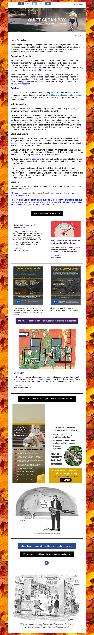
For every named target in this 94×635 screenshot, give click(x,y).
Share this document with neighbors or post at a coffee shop (47, 546)
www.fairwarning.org (21, 250)
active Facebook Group (38, 193)
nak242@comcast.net (20, 84)
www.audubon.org (58, 258)
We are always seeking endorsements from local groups (47, 554)
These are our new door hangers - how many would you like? (46, 399)
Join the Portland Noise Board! (47, 213)
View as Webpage (78, 4)
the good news (34, 159)
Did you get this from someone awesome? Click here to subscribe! (47, 321)
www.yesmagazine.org (22, 387)
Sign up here (45, 70)
